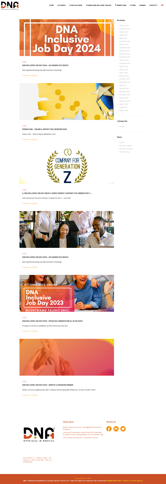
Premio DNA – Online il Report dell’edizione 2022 (44, 129)
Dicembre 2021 (124, 79)
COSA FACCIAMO (75, 5)
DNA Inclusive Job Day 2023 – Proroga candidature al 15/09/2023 (52, 321)
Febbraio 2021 (124, 88)
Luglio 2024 (123, 35)
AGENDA (142, 5)
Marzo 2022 (123, 73)
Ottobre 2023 (124, 44)
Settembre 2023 (124, 48)
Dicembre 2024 (124, 29)
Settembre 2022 (124, 63)
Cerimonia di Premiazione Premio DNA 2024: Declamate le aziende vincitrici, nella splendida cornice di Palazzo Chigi (83, 433)
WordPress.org (124, 152)
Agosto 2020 (123, 104)
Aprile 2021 (123, 85)
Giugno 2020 (123, 110)
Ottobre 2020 (124, 98)
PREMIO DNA (120, 5)
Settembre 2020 (124, 101)
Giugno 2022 (123, 70)
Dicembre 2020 (124, 92)
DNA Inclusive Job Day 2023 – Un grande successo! (45, 257)
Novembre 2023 (124, 41)
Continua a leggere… (30, 75)
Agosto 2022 (123, 66)
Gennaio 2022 (124, 76)
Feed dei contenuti (125, 146)
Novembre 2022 (124, 57)
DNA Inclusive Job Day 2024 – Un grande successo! (45, 65)
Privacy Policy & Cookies (83, 478)
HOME (51, 5)
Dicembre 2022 (124, 54)
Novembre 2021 (124, 82)
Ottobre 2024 (124, 32)
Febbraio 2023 (124, 51)
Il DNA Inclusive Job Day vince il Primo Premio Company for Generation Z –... (57, 193)
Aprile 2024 (123, 38)
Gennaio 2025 (124, 26)
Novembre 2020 (124, 95)
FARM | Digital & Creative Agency (124, 481)
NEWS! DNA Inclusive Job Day (98, 5)
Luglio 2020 (123, 107)
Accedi (121, 142)
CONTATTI (153, 5)
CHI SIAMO (61, 5)
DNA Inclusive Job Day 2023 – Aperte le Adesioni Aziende (47, 385)
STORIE (133, 5)
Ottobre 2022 (124, 60)
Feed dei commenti (126, 149)
